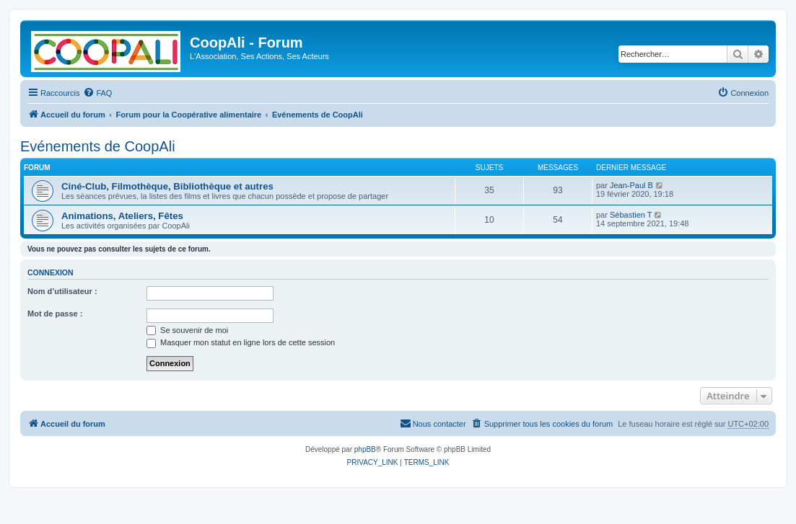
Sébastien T (631, 214)
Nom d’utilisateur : (62, 291)
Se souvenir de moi (187, 330)
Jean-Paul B (631, 185)
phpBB (365, 449)
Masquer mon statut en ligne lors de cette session (240, 342)
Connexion (50, 272)
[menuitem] (97, 93)
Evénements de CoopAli (97, 146)
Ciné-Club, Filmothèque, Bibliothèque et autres (167, 186)
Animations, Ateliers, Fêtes (122, 215)
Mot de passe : (54, 313)
